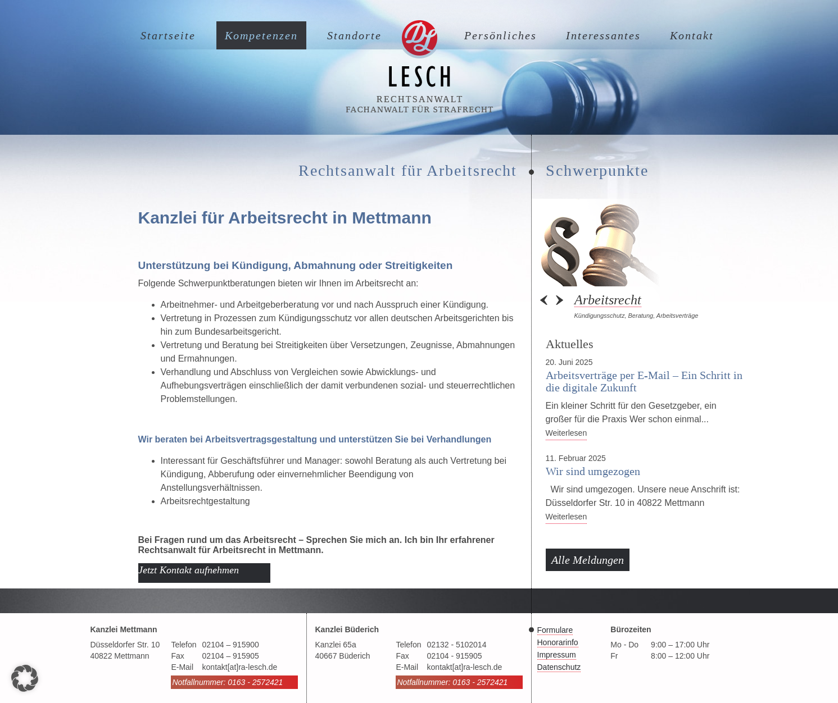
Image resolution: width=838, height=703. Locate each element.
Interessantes (603, 35)
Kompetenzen (261, 35)
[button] (24, 678)
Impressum (556, 654)
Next (559, 300)
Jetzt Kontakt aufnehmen (188, 570)
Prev (545, 300)
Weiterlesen (566, 432)
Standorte (354, 35)
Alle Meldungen (587, 560)
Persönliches (500, 35)
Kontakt (692, 35)
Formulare (555, 630)
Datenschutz (559, 667)
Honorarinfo (557, 642)
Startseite (168, 35)
